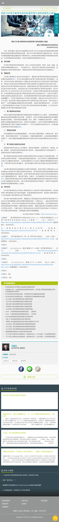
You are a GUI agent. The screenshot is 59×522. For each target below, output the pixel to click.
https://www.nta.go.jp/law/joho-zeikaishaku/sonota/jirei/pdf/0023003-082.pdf (26, 222)
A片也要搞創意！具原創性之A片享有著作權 (16, 490)
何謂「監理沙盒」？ (9, 480)
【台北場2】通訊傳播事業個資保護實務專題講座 (20, 326)
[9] (2, 166)
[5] (20, 127)
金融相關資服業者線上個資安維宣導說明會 (18, 331)
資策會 (24, 504)
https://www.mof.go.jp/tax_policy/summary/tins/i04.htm (19, 230)
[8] (22, 152)
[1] (53, 70)
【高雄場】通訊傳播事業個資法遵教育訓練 (18, 306)
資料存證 (15, 361)
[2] (14, 79)
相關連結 (5, 507)
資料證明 (23, 361)
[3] (8, 98)
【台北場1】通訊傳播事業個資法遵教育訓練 (19, 299)
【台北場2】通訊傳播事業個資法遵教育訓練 (19, 309)
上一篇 (44, 8)
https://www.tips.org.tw (48, 214)
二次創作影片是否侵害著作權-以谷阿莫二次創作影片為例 (20, 475)
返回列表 (8, 8)
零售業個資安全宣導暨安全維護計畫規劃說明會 (20, 287)
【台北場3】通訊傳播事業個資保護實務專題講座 (20, 329)
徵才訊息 (25, 501)
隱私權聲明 (6, 501)
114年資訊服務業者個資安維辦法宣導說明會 (19, 316)
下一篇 (53, 8)
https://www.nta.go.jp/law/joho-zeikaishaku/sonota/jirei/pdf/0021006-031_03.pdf (27, 239)
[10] (2, 179)
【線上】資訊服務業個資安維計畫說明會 (18, 319)
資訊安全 (6, 361)
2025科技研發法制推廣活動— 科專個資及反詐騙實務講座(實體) (25, 294)
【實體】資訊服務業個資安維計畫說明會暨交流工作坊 (22, 321)
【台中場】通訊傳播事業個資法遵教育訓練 (18, 301)
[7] (2, 141)
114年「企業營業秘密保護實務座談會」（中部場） (21, 314)
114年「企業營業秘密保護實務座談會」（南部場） (21, 311)
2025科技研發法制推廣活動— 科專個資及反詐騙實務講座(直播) (25, 296)
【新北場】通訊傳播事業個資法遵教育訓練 (18, 304)
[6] (57, 138)
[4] (18, 127)
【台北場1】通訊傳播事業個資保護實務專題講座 (20, 324)
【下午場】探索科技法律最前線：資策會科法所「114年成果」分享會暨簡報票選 (30, 336)
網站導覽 (44, 501)
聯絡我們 (5, 504)
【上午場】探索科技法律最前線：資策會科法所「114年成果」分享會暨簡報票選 (30, 334)
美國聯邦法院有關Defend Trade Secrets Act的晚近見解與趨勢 (22, 485)
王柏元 (14, 346)
